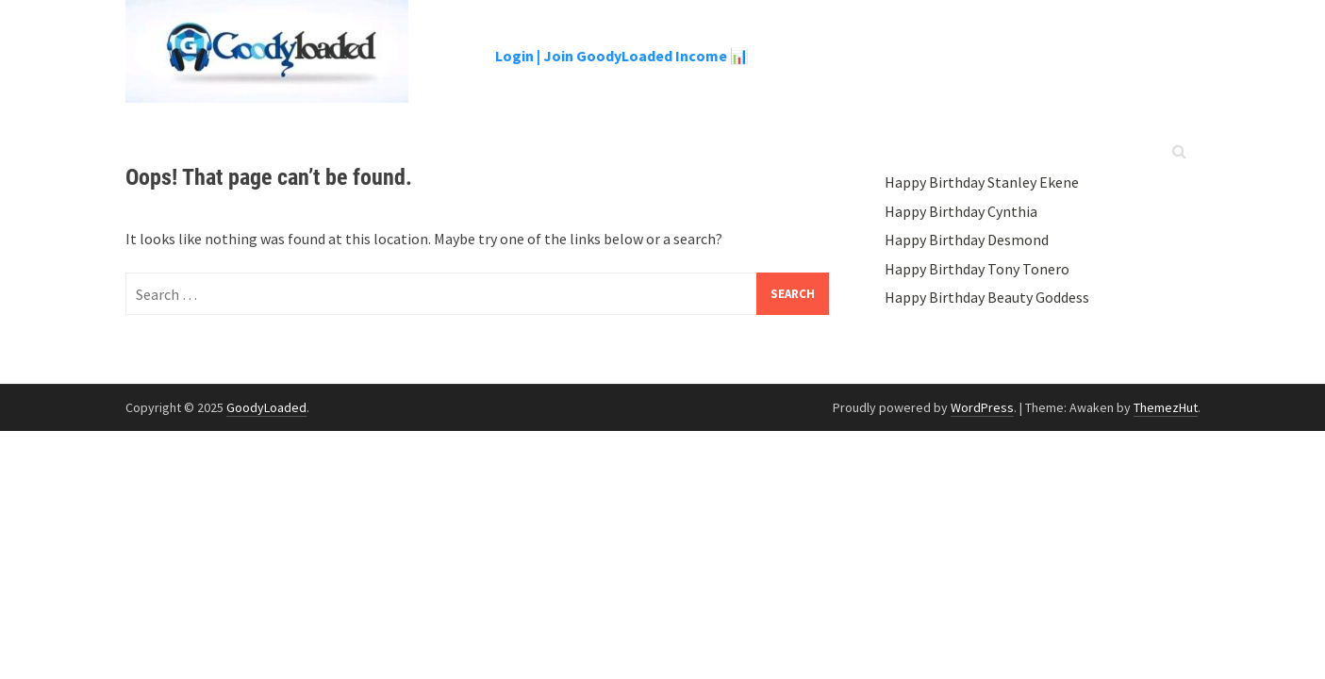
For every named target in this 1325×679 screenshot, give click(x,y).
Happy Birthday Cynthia (961, 211)
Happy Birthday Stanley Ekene (982, 182)
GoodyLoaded (266, 407)
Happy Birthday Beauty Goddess (987, 297)
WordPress (982, 407)
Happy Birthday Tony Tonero (977, 268)
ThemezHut (1166, 407)
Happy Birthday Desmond (967, 239)
